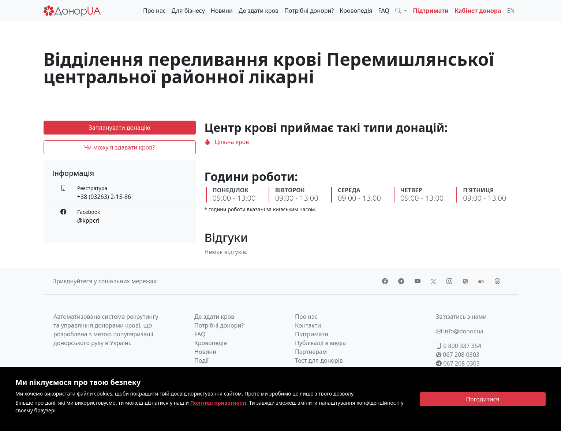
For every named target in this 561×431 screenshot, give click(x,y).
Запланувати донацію (119, 128)
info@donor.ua (459, 331)
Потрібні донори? (309, 11)
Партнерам (311, 352)
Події (201, 360)
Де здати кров (258, 11)
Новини (222, 11)
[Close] (483, 399)
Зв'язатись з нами (461, 317)
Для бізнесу (188, 11)
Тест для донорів (319, 360)
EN (511, 11)
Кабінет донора (478, 11)
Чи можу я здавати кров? (119, 147)
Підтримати (431, 11)
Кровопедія (356, 11)
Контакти (308, 325)
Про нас (154, 11)
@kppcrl (88, 220)
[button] (401, 10)
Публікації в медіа (320, 343)
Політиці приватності (218, 402)
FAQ (383, 11)
